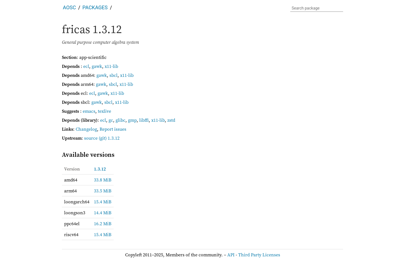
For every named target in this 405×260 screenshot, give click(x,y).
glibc (120, 120)
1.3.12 (100, 169)
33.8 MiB (102, 180)
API (231, 255)
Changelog (86, 129)
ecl (86, 66)
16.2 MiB (102, 223)
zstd (171, 120)
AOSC (69, 7)
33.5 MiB (102, 191)
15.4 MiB (102, 202)
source (91, 138)
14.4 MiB (102, 213)
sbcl (113, 75)
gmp (132, 120)
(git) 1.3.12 (109, 138)
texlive (104, 111)
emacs (89, 111)
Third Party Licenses (259, 255)
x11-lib (111, 66)
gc (111, 120)
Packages (95, 7)
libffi (144, 120)
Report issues (113, 129)
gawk (97, 66)
